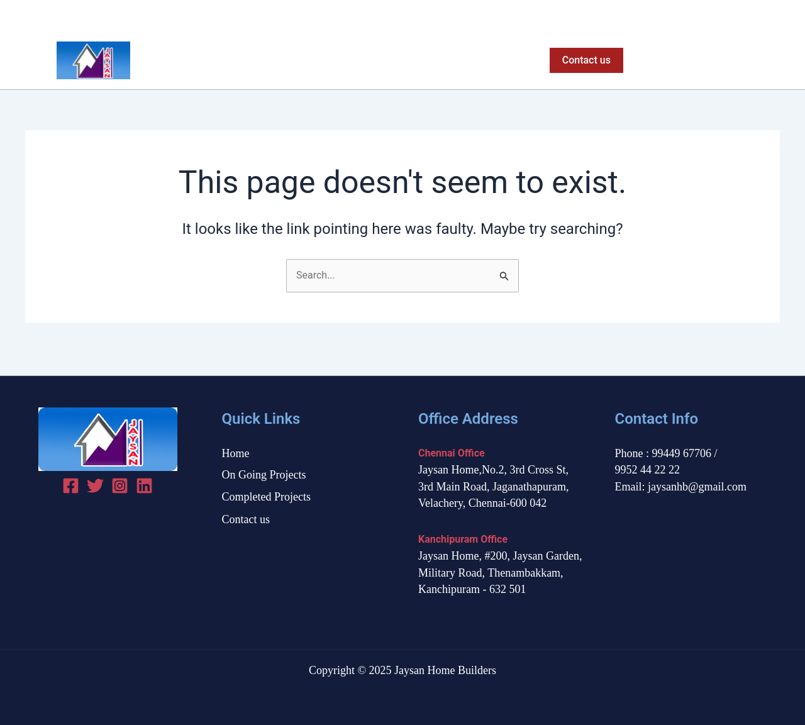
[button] (586, 60)
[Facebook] (728, 16)
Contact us (246, 519)
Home (293, 60)
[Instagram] (772, 16)
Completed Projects (480, 60)
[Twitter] (750, 16)
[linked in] (144, 485)
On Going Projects (372, 60)
